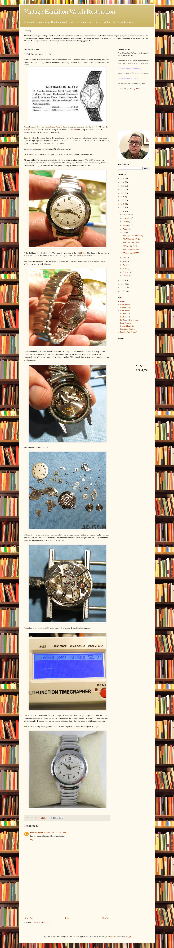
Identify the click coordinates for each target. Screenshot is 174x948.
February (126, 272)
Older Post (106, 918)
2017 (123, 208)
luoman (113, 936)
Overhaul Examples (127, 326)
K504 (74, 129)
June (125, 258)
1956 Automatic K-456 (130, 250)
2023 (123, 186)
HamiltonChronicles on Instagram (130, 68)
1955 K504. (81, 253)
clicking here (134, 88)
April (125, 265)
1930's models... (126, 308)
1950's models (125, 314)
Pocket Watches (125, 323)
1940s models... (125, 311)
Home (67, 918)
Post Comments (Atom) (42, 922)
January (126, 276)
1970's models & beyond (129, 320)
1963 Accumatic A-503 (130, 243)
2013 (123, 288)
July (124, 233)
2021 (123, 193)
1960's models (125, 317)
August (125, 229)
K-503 (26, 129)
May (125, 261)
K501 (49, 127)
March (125, 268)
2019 (123, 200)
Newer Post (29, 918)
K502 (58, 127)
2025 (123, 179)
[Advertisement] (67, 897)
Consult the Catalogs (127, 329)
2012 (123, 291)
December (127, 214)
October (126, 222)
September (127, 225)
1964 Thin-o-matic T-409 (131, 239)
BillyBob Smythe (36, 832)
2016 (123, 211)
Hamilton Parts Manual (128, 332)
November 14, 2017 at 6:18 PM (55, 832)
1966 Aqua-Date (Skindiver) (132, 236)
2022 (123, 189)
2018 (123, 204)
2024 (123, 182)
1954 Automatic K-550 (130, 253)
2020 (123, 197)
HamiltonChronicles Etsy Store (129, 78)
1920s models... (125, 305)
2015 (123, 280)
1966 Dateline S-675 (129, 246)
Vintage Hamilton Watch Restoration (69, 11)
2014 (123, 284)
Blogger (128, 936)
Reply (32, 840)
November (127, 218)
